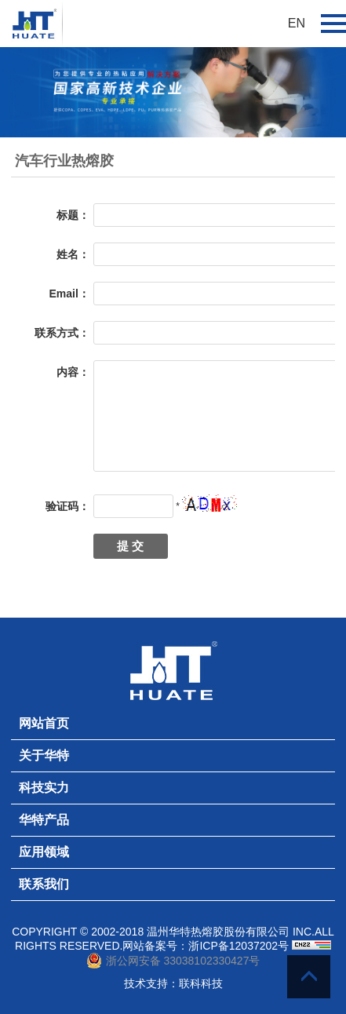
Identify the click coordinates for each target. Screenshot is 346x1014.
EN (296, 23)
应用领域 (44, 852)
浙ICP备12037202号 (238, 945)
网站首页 (44, 723)
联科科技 (201, 983)
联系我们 (44, 884)
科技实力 (44, 787)
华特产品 (44, 819)
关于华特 (44, 755)
